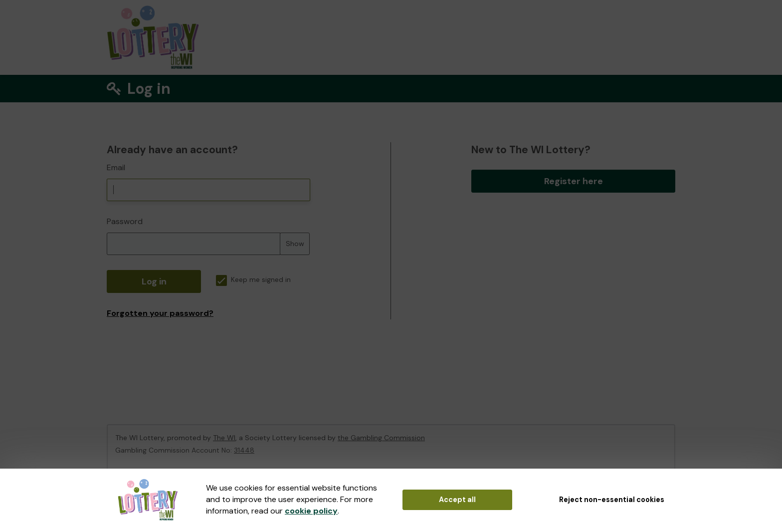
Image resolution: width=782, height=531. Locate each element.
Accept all (457, 499)
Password (125, 221)
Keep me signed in (253, 279)
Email (116, 167)
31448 (244, 450)
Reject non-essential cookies (611, 499)
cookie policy (311, 511)
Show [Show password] (295, 243)
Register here (573, 181)
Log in (154, 281)
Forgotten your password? (160, 313)
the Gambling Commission (381, 437)
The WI (224, 437)
